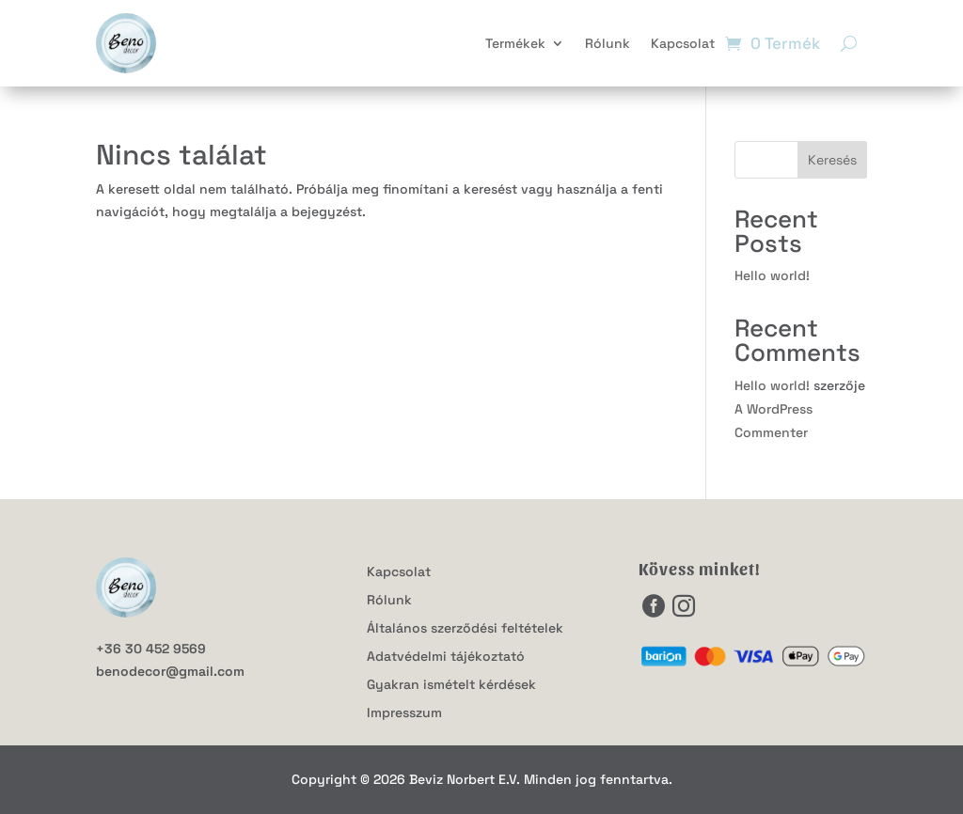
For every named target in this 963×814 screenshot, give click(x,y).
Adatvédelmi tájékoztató (446, 657)
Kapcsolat (683, 43)
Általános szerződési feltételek (465, 628)
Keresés (832, 159)
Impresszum (404, 713)
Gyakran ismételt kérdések (451, 685)
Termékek (515, 43)
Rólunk (607, 43)
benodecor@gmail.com (170, 671)
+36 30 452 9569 (151, 648)
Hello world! (772, 275)
